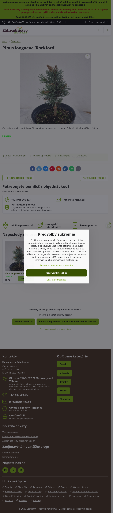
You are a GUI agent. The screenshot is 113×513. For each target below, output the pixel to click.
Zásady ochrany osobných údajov (56, 265)
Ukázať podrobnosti (56, 279)
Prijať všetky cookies (56, 272)
